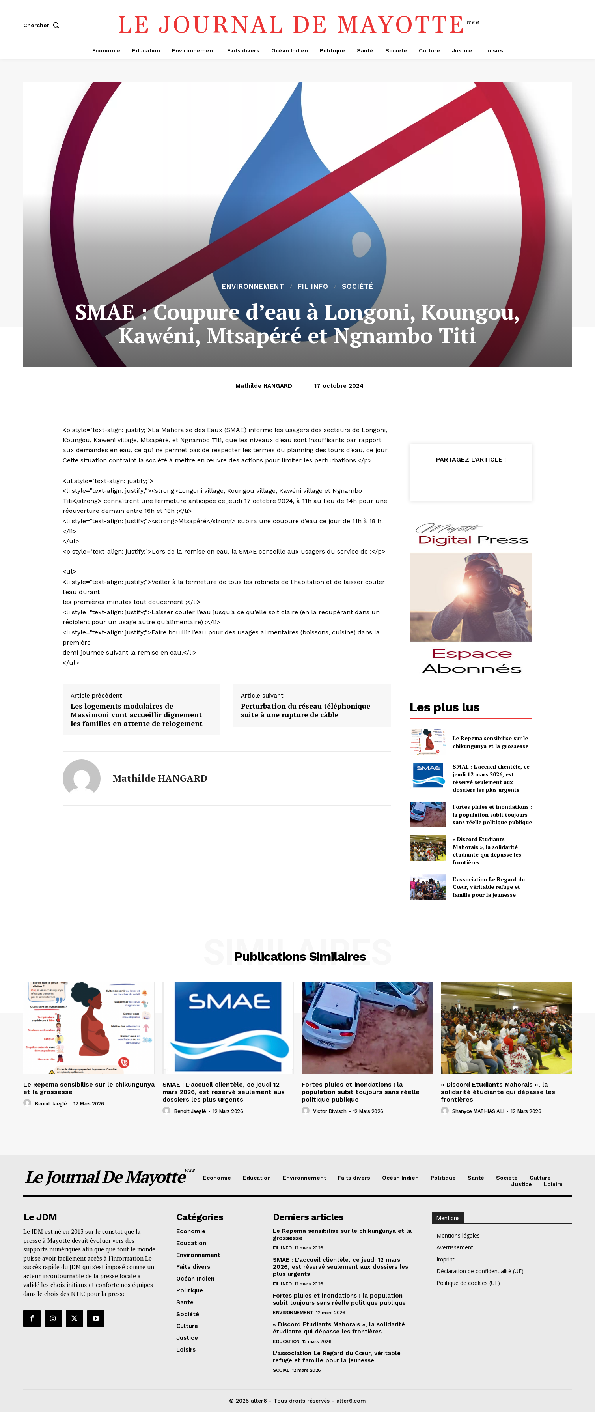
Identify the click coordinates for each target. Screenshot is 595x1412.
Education (286, 1341)
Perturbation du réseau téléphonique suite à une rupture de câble (305, 710)
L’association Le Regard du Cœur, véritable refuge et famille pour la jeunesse (489, 886)
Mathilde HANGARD (263, 385)
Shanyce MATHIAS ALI (478, 1111)
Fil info (313, 286)
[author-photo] (28, 1103)
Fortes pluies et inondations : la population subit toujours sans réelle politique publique (492, 814)
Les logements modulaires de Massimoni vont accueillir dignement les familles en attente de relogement (137, 715)
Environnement (253, 286)
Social (281, 1370)
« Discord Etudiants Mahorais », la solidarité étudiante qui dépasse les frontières (487, 850)
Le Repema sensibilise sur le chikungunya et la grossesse (490, 742)
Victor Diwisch (329, 1111)
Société (357, 286)
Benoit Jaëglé (51, 1104)
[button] (43, 25)
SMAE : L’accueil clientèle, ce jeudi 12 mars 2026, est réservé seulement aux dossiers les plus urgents (491, 778)
